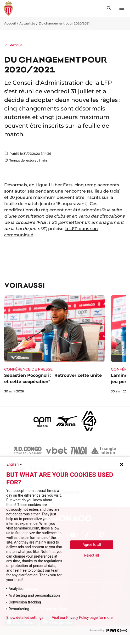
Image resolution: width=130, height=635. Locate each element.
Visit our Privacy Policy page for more (82, 617)
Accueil (10, 23)
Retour (13, 45)
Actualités (27, 23)
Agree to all (92, 544)
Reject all (91, 555)
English (15, 464)
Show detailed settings (24, 617)
